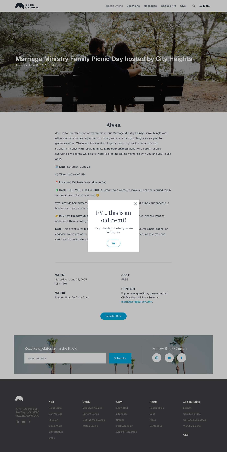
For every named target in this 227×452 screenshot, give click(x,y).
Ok (113, 243)
